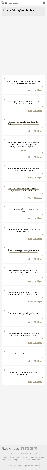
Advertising (24, 453)
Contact (41, 453)
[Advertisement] (23, 46)
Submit (35, 453)
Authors (12, 453)
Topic (18, 453)
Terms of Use (38, 466)
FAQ (30, 453)
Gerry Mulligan (35, 90)
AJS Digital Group (15, 466)
